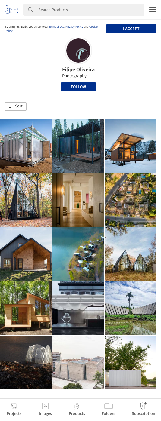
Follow (78, 87)
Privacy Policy (74, 27)
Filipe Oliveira (78, 69)
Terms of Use (56, 27)
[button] (16, 106)
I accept (131, 29)
